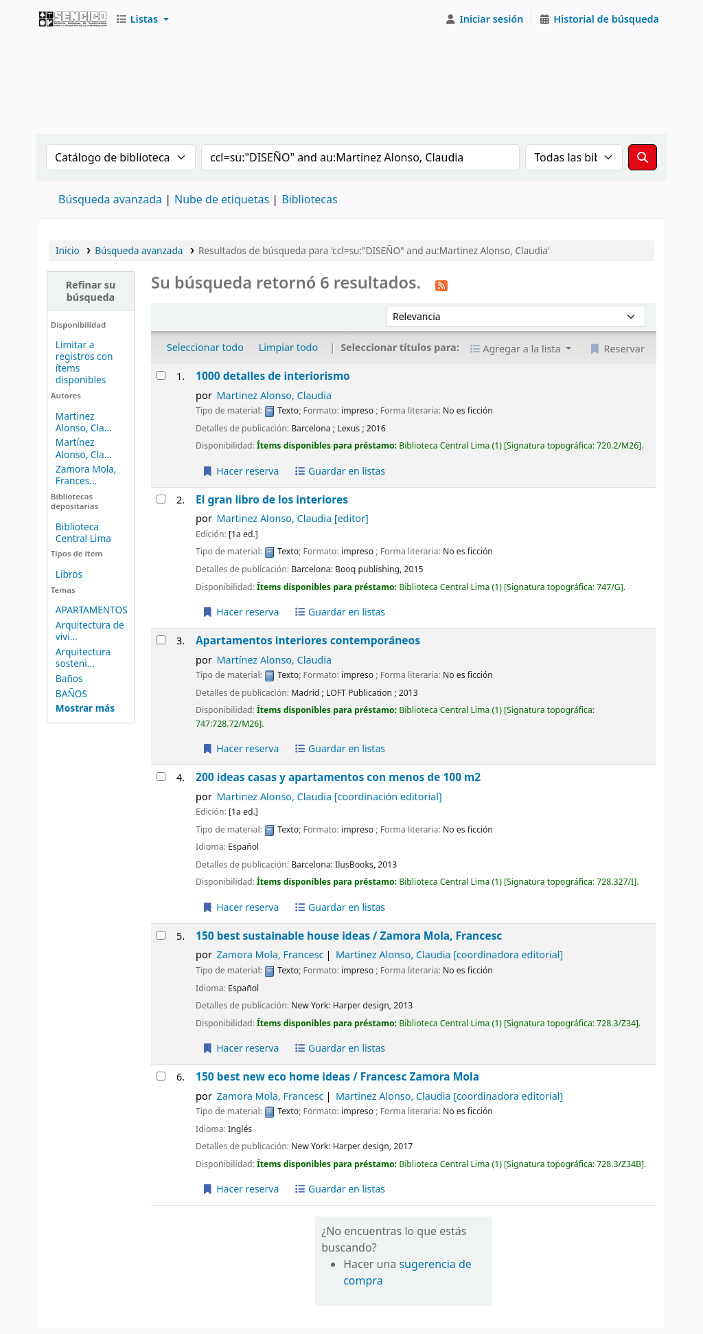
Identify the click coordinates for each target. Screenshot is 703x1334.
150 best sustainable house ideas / (349, 935)
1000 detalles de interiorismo (273, 376)
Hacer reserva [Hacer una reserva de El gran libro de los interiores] (240, 611)
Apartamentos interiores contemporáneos (308, 640)
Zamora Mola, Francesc (270, 954)
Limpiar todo (289, 347)
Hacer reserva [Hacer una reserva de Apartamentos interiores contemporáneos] (240, 748)
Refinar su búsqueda (91, 290)
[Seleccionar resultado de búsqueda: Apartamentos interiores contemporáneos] (161, 639)
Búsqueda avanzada (110, 199)
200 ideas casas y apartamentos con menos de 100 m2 (338, 777)
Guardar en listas (339, 470)
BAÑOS (71, 693)
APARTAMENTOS (92, 609)
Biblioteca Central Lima (83, 532)
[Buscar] (642, 157)
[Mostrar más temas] (85, 707)
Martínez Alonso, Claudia (274, 659)
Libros (69, 573)
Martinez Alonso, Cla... (84, 421)
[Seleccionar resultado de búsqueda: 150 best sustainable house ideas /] (161, 935)
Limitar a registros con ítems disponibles (84, 362)
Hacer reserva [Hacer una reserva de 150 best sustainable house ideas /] (240, 1047)
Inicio (68, 250)
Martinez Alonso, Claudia (274, 395)
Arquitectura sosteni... (83, 657)
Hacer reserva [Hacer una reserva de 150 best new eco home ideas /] (240, 1188)
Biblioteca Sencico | (72, 19)
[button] (142, 19)
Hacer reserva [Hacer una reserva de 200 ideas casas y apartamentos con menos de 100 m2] (240, 907)
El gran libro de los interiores (272, 499)
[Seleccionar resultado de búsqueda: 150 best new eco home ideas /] (161, 1076)
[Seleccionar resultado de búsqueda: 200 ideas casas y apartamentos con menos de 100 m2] (161, 776)
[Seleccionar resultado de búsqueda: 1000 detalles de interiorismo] (161, 375)
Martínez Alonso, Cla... (84, 448)
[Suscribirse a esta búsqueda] (441, 284)
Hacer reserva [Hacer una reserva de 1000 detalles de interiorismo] (240, 470)
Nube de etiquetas (221, 199)
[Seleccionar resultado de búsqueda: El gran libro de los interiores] (161, 499)
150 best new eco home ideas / (337, 1076)
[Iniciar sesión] (484, 19)
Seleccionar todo (205, 347)
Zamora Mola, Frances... (86, 474)
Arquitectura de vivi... (90, 630)
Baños (69, 678)
